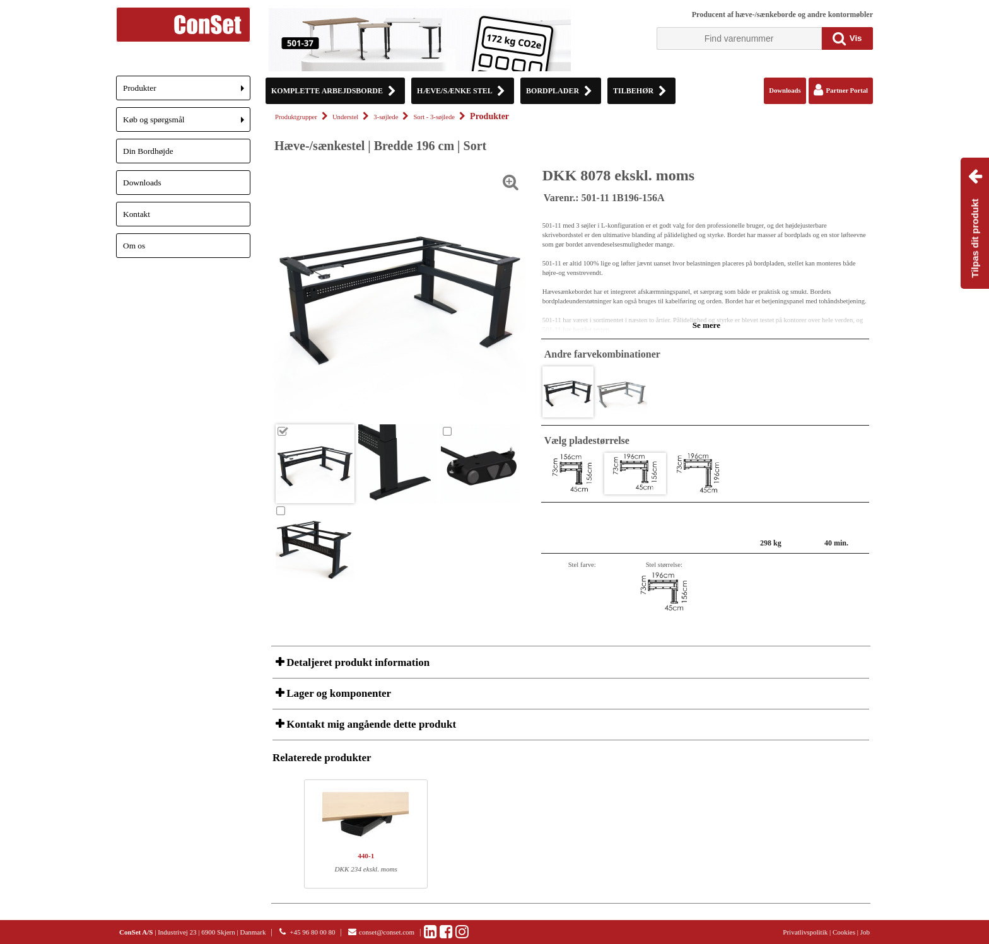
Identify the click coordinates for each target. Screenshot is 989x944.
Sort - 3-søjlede (434, 117)
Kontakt (136, 214)
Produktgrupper (296, 117)
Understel (345, 117)
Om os (134, 245)
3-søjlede (385, 117)
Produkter (186, 91)
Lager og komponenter (337, 693)
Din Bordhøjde (148, 151)
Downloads (142, 182)
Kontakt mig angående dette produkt (370, 724)
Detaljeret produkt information (357, 662)
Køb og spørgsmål (186, 123)
